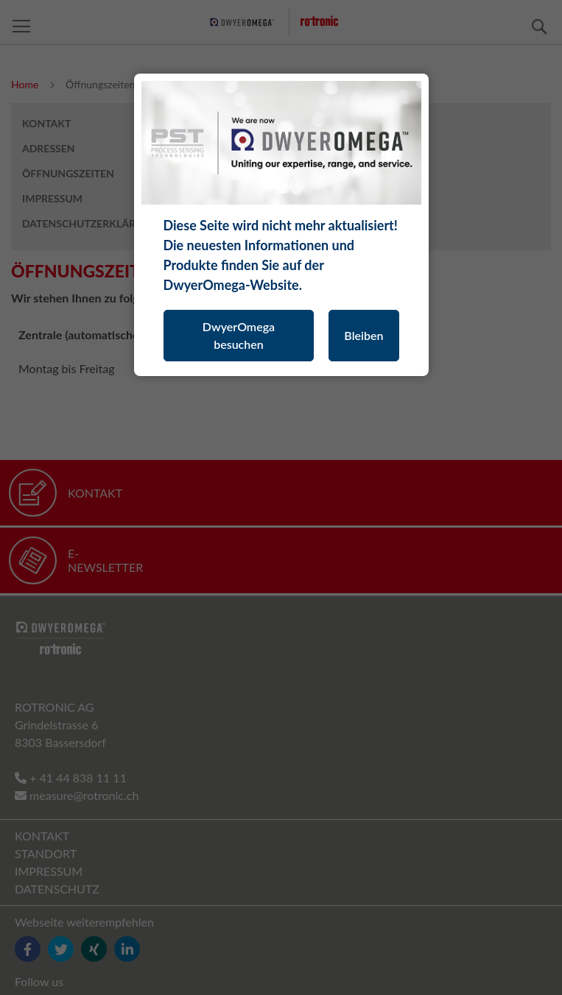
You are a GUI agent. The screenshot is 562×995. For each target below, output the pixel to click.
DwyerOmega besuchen (239, 335)
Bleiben (363, 335)
